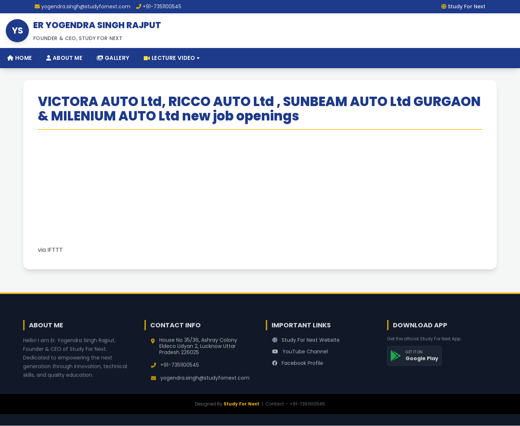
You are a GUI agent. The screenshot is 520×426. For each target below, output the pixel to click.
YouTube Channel (300, 357)
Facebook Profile (297, 369)
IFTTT (55, 250)
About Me (64, 58)
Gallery (113, 58)
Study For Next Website (306, 346)
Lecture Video (172, 58)
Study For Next (241, 404)
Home (19, 58)
